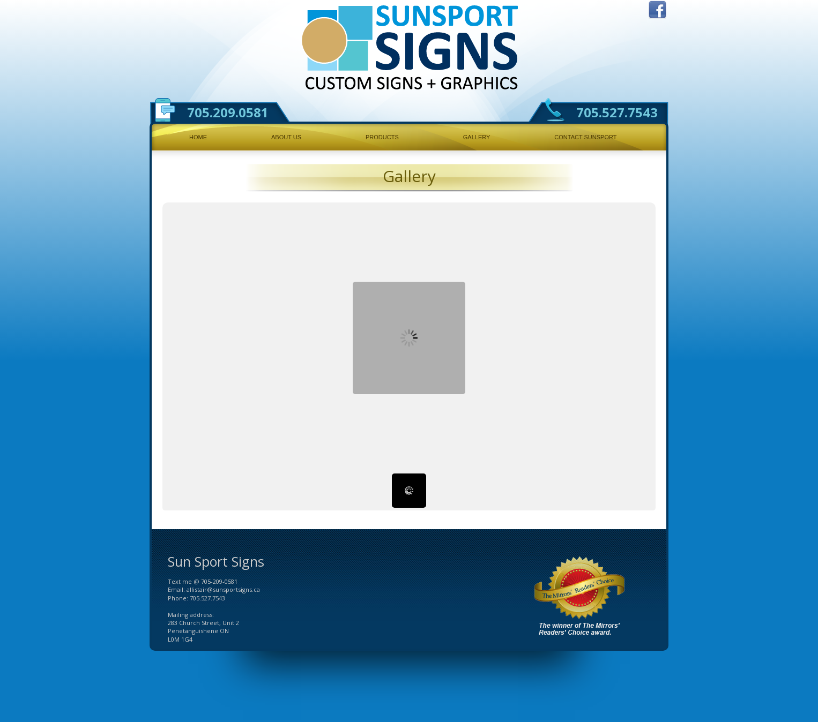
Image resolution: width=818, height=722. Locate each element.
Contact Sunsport (585, 137)
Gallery (476, 137)
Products (382, 137)
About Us (286, 137)
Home (198, 137)
